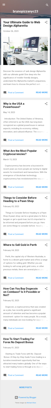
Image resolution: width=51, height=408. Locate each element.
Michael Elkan (31, 403)
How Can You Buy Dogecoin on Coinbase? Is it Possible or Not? (21, 292)
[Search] (47, 5)
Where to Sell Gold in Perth (20, 245)
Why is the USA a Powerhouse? (13, 105)
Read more (42, 92)
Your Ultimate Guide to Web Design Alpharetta (21, 24)
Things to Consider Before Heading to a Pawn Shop (19, 199)
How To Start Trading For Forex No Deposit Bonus (19, 340)
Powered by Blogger (25, 397)
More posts (25, 387)
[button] (46, 23)
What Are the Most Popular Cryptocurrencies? (20, 152)
